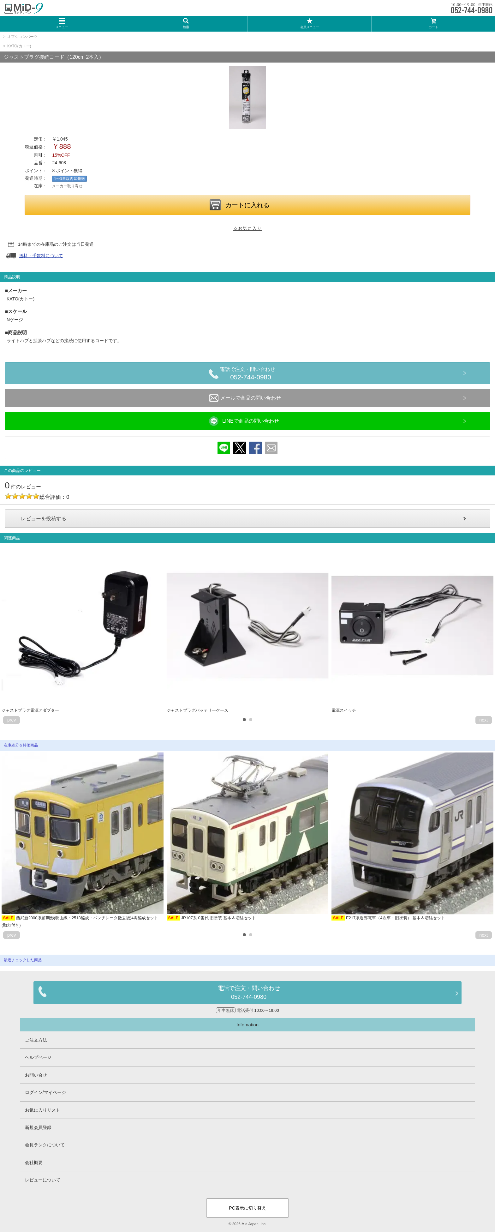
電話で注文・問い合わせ (250, 374)
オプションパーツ (22, 36)
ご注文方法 (36, 1039)
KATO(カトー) (19, 46)
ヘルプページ (38, 1057)
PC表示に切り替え (247, 1208)
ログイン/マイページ (45, 1092)
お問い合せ (36, 1075)
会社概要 (34, 1162)
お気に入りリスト (42, 1110)
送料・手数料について (41, 255)
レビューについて (42, 1179)
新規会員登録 (38, 1127)
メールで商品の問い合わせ (245, 398)
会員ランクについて (45, 1144)
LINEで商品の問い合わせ (244, 421)
